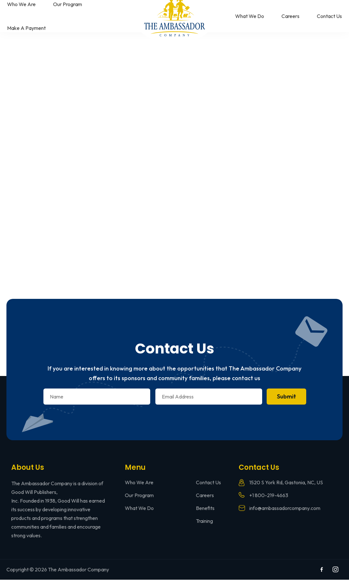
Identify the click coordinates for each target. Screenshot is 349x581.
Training (204, 522)
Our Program (67, 4)
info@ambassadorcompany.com (284, 509)
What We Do (249, 16)
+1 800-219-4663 (268, 496)
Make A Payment (26, 28)
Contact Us (329, 16)
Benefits (205, 509)
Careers (290, 16)
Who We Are (21, 4)
